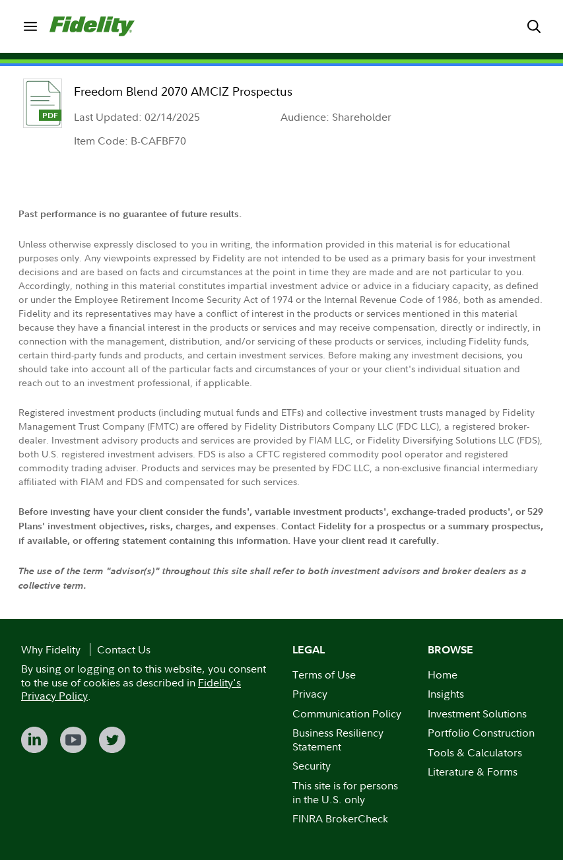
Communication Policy (346, 713)
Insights (446, 693)
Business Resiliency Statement (337, 739)
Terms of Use (324, 674)
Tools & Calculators (475, 752)
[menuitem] (30, 26)
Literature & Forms (472, 771)
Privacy (309, 693)
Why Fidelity (51, 649)
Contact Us (123, 649)
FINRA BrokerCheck (340, 818)
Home (442, 674)
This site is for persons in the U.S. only (345, 792)
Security (311, 765)
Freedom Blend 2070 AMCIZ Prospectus (183, 91)
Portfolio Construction (481, 732)
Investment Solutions (477, 713)
